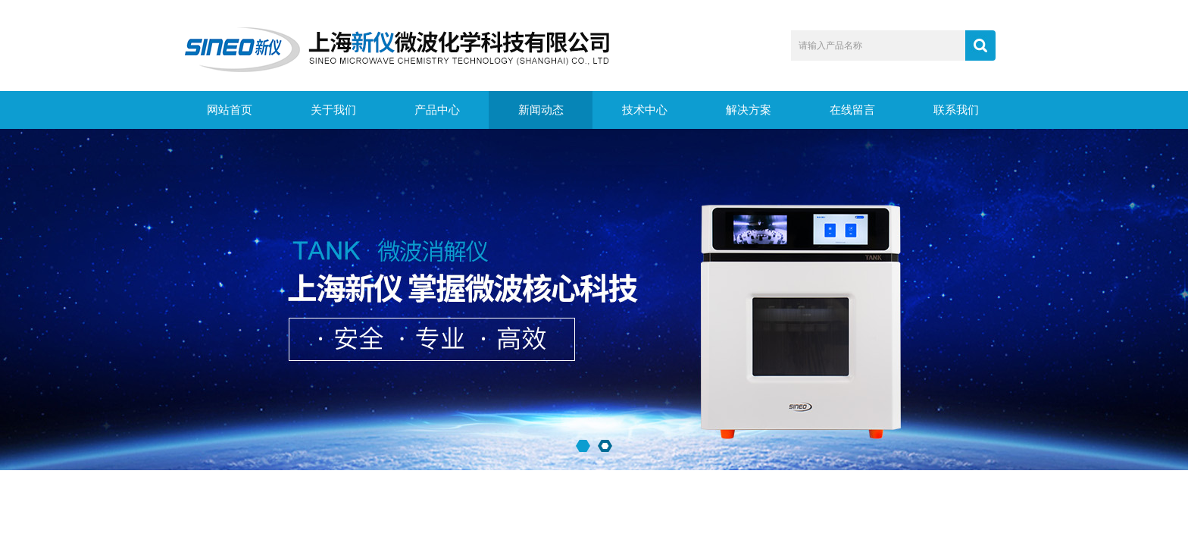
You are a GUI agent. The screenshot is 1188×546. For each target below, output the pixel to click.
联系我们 (956, 110)
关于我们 (333, 110)
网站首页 (229, 110)
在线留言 (852, 110)
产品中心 (437, 110)
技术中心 (644, 110)
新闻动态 (541, 110)
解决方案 (748, 110)
